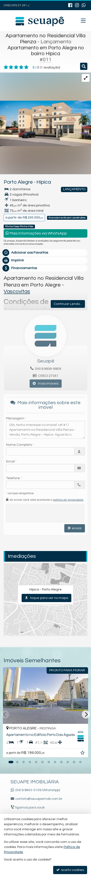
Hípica (43, 182)
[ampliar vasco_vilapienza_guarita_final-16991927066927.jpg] (45, 109)
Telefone (13, 478)
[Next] (86, 714)
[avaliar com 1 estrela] (6, 67)
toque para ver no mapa (46, 598)
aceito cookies (70, 870)
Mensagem (15, 418)
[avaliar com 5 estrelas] (26, 67)
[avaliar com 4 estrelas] (21, 67)
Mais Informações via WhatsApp (36, 233)
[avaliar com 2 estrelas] (11, 67)
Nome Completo (19, 444)
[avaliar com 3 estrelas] (16, 67)
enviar (74, 528)
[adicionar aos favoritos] (83, 753)
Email (10, 461)
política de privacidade (68, 499)
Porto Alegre (18, 182)
